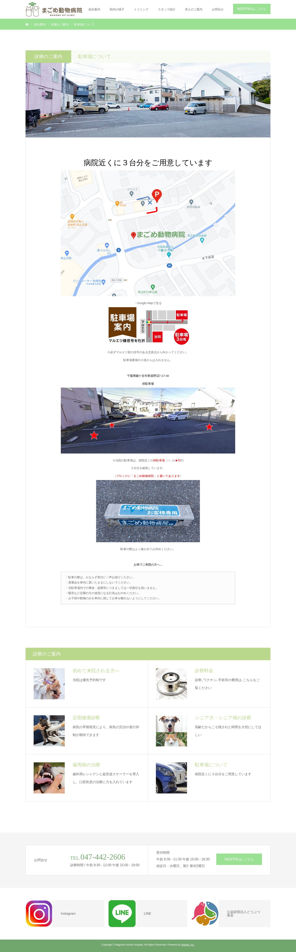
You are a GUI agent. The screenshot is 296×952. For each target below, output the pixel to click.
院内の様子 (117, 9)
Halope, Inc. (187, 944)
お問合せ (218, 9)
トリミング (141, 9)
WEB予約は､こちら (251, 9)
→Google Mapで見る (148, 303)
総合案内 (94, 9)
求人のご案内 (193, 9)
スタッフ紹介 (166, 9)
